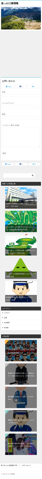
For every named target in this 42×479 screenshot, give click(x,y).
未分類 (6, 327)
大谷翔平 (7, 322)
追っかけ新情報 (9, 3)
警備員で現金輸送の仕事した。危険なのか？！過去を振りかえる (21, 374)
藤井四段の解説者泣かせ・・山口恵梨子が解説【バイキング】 (21, 445)
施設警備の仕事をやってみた (20, 398)
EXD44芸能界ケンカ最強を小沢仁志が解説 (21, 351)
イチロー (7, 313)
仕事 (5, 318)
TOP (10, 465)
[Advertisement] (21, 53)
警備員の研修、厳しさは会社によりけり (21, 421)
